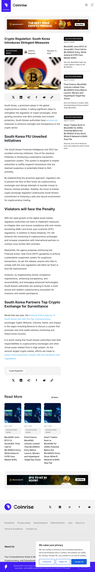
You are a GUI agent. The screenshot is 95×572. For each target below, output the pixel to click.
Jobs (70, 523)
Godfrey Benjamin (32, 52)
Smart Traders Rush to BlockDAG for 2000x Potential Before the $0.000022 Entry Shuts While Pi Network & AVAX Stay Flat (52, 450)
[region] (63, 554)
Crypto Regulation (16, 371)
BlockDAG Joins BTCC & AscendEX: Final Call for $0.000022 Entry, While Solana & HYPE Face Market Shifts (75, 52)
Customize (47, 562)
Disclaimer (9, 523)
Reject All (63, 562)
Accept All (79, 562)
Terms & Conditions (13, 529)
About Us (80, 523)
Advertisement (41, 523)
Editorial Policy (58, 523)
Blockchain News (11, 52)
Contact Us (31, 529)
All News (54, 397)
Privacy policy (24, 523)
